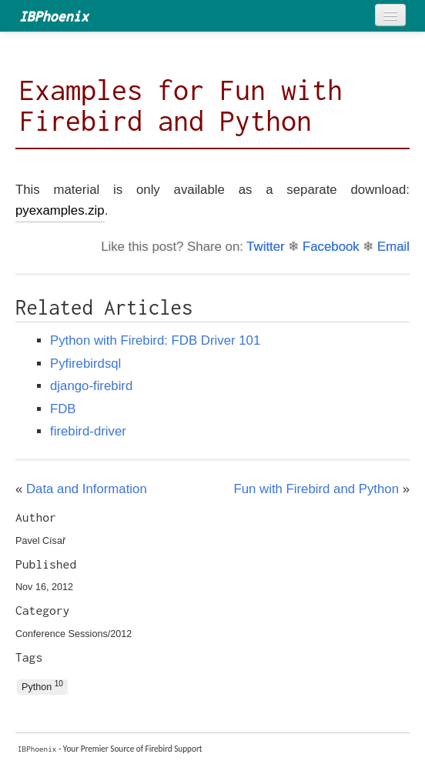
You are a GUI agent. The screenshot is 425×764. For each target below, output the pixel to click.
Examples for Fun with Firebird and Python (181, 105)
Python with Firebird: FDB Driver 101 (155, 340)
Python (42, 685)
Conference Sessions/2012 (73, 634)
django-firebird (91, 386)
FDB (63, 409)
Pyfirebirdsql (85, 363)
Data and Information (86, 489)
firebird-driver (88, 431)
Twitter (265, 246)
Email (393, 246)
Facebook (331, 246)
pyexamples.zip (60, 210)
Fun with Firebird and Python (316, 489)
